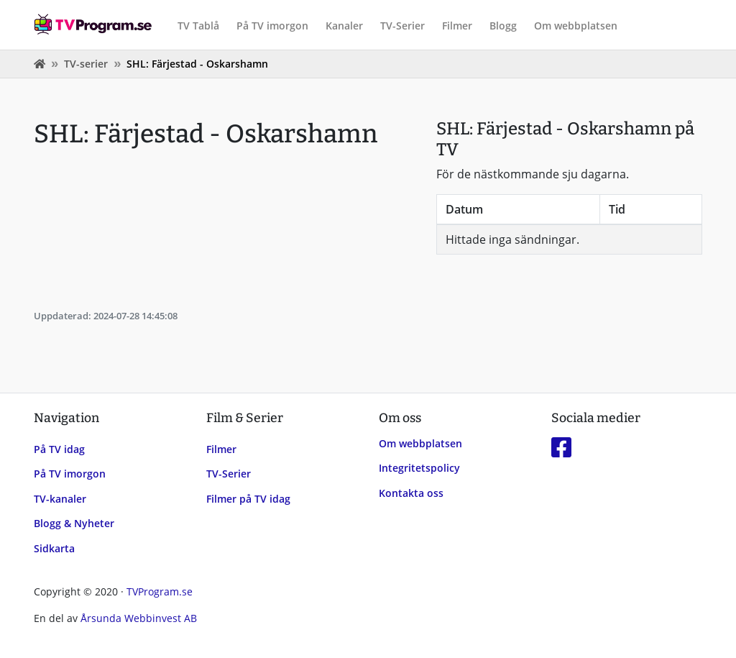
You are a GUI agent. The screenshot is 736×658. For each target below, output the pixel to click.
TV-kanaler (60, 499)
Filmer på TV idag (248, 499)
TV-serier (86, 63)
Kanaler (344, 25)
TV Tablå (198, 25)
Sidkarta (54, 548)
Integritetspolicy (419, 468)
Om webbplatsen (575, 25)
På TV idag (59, 449)
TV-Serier (402, 25)
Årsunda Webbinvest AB (138, 618)
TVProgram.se (159, 591)
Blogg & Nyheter (74, 523)
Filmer (457, 25)
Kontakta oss (411, 493)
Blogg (503, 25)
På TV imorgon (272, 25)
